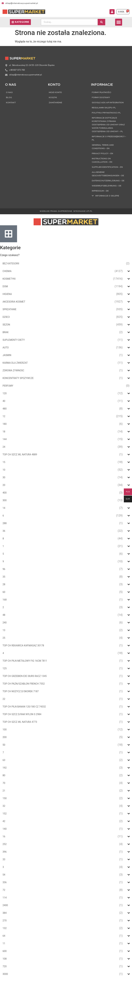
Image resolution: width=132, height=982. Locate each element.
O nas (9, 92)
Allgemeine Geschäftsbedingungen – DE (108, 174)
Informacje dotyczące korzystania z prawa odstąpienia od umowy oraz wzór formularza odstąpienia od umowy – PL (108, 124)
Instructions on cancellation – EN (102, 160)
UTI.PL (89, 211)
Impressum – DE (100, 190)
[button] (118, 22)
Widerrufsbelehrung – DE (106, 185)
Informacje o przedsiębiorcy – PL (109, 138)
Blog (9, 97)
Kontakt (11, 102)
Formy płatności (101, 92)
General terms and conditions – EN (103, 147)
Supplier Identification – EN (107, 167)
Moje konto (55, 92)
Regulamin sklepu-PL (104, 107)
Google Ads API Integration (108, 102)
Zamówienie (55, 102)
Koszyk (53, 97)
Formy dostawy (101, 97)
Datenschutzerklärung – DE (108, 180)
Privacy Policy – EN (102, 153)
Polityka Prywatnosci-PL (106, 112)
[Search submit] (101, 22)
